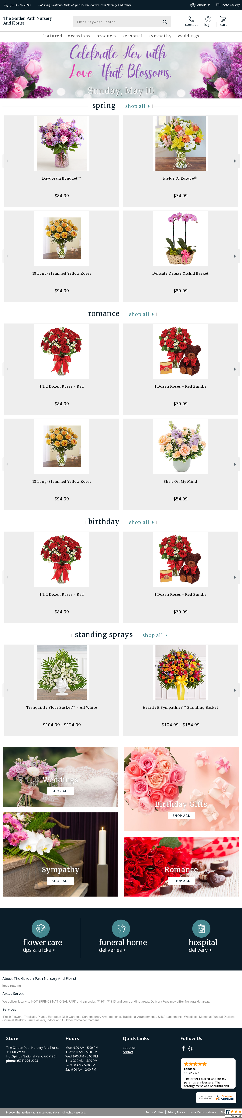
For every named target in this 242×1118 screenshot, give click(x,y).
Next (236, 161)
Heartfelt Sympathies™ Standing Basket (180, 707)
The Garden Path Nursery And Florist (27, 20)
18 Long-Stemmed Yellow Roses (61, 273)
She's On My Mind (180, 481)
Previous (6, 161)
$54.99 (180, 499)
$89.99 (180, 290)
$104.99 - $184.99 (180, 725)
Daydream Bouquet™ (61, 178)
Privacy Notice (176, 1112)
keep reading (11, 985)
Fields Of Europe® (180, 178)
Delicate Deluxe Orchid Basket (180, 273)
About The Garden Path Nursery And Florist (39, 978)
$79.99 (180, 403)
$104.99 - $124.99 (62, 725)
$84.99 (61, 195)
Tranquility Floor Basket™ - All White (61, 707)
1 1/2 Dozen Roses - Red (62, 386)
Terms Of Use (154, 1112)
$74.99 (180, 195)
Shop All (135, 106)
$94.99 (61, 290)
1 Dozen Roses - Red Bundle (180, 386)
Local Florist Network (203, 1112)
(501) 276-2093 (20, 5)
